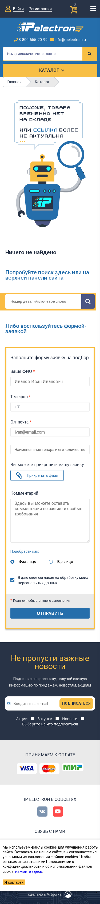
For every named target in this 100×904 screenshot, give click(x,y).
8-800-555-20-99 (30, 40)
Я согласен (13, 882)
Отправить (50, 613)
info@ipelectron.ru (68, 40)
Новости (69, 718)
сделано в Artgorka (45, 894)
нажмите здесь (28, 871)
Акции (22, 718)
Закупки (45, 718)
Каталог (49, 70)
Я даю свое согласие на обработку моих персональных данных (49, 580)
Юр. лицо (65, 561)
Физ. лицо (27, 561)
